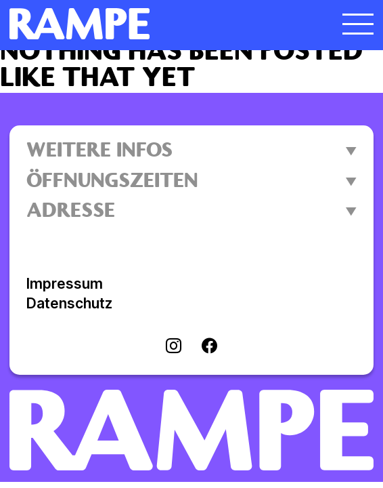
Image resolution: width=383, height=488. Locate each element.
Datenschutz (69, 303)
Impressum (64, 283)
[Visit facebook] (209, 347)
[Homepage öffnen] (146, 23)
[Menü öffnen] (358, 23)
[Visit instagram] (173, 347)
